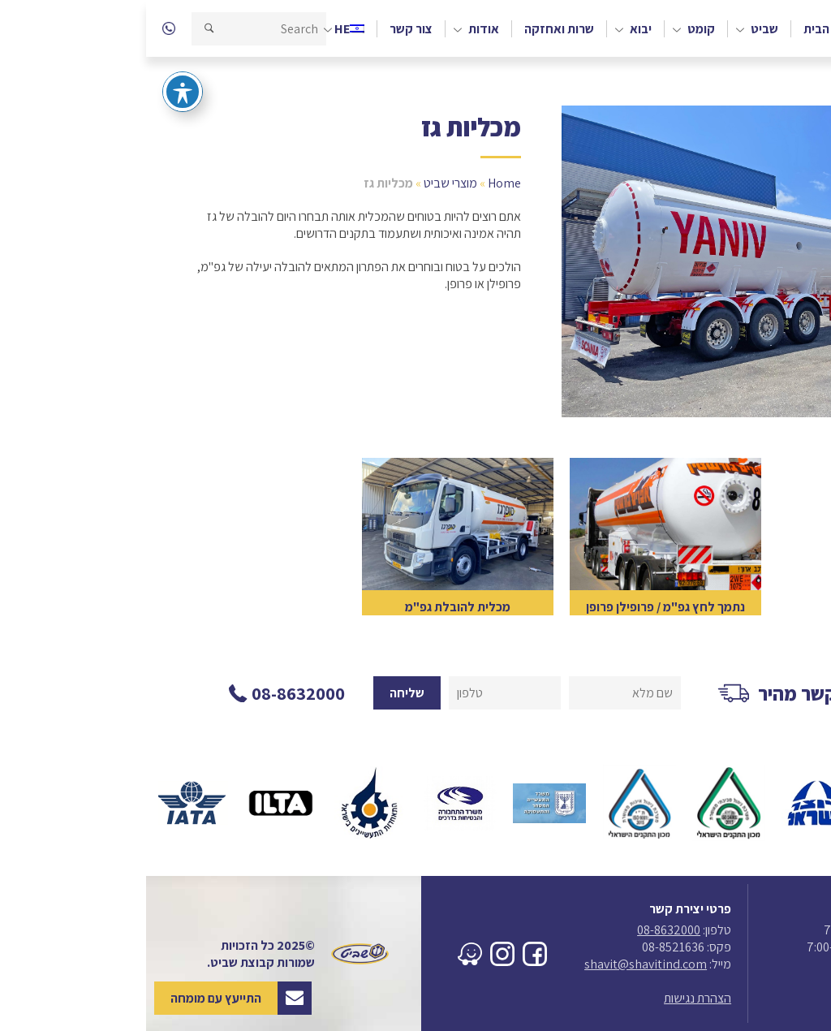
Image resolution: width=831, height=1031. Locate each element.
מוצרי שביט (304, 183)
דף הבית (679, 28)
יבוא (495, 28)
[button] (62, 28)
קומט (555, 28)
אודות (337, 28)
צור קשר (264, 28)
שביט (618, 28)
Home (358, 183)
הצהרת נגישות (551, 998)
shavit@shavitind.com (499, 964)
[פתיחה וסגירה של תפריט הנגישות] (36, 69)
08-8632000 (522, 929)
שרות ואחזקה (413, 28)
